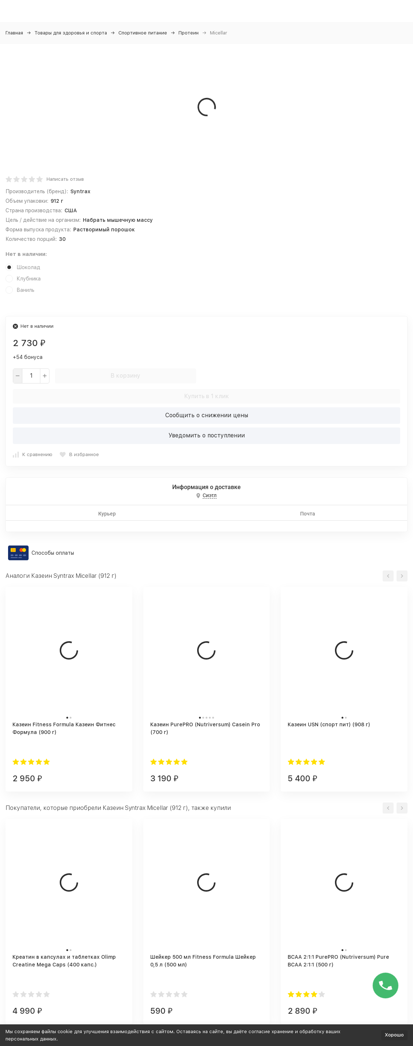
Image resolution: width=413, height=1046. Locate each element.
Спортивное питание (142, 33)
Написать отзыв (65, 179)
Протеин (188, 33)
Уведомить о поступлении (207, 435)
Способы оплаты (53, 553)
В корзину (125, 375)
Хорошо (394, 1035)
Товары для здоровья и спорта (70, 33)
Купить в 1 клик (206, 396)
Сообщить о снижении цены (206, 415)
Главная (14, 33)
